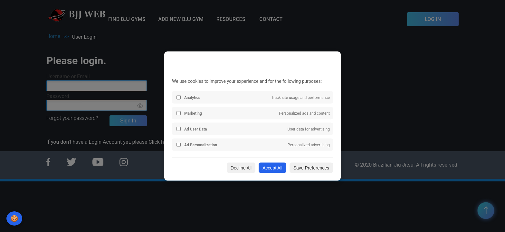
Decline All (241, 167)
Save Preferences (311, 167)
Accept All (272, 167)
